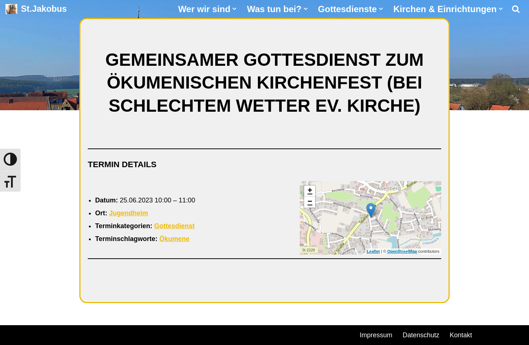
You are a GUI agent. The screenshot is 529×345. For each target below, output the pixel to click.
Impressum (376, 335)
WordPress (89, 334)
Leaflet (373, 251)
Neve (13, 334)
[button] (234, 9)
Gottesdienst (174, 226)
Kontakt (461, 335)
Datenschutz (421, 335)
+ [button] (309, 191)
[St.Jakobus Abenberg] (36, 9)
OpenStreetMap (402, 251)
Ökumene (174, 238)
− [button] (309, 202)
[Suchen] (516, 9)
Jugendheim (128, 213)
